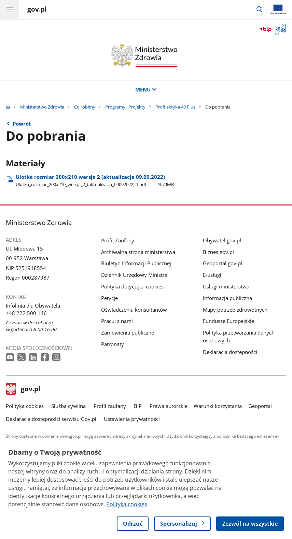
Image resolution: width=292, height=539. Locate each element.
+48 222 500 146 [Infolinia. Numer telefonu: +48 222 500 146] (26, 313)
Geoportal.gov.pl (222, 263)
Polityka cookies (25, 405)
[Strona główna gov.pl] (37, 10)
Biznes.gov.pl (218, 252)
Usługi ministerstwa (226, 286)
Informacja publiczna (227, 298)
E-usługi (212, 274)
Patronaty (112, 344)
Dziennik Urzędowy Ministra (134, 274)
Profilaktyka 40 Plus (175, 107)
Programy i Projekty (125, 107)
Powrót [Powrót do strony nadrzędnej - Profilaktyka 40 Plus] (22, 123)
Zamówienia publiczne (127, 332)
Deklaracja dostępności (230, 352)
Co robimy (84, 107)
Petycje (109, 298)
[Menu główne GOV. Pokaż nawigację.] (9, 9)
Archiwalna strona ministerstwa (138, 252)
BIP (138, 405)
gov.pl (23, 389)
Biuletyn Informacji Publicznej (136, 263)
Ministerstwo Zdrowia (42, 107)
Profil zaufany (110, 405)
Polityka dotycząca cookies (132, 286)
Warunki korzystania (218, 405)
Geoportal (260, 405)
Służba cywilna (68, 405)
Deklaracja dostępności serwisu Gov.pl (51, 418)
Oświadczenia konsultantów (134, 309)
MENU (146, 89)
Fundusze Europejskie (228, 320)
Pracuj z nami (117, 320)
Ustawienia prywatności (132, 418)
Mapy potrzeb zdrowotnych (235, 309)
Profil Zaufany (117, 240)
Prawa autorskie (168, 405)
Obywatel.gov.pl (222, 240)
